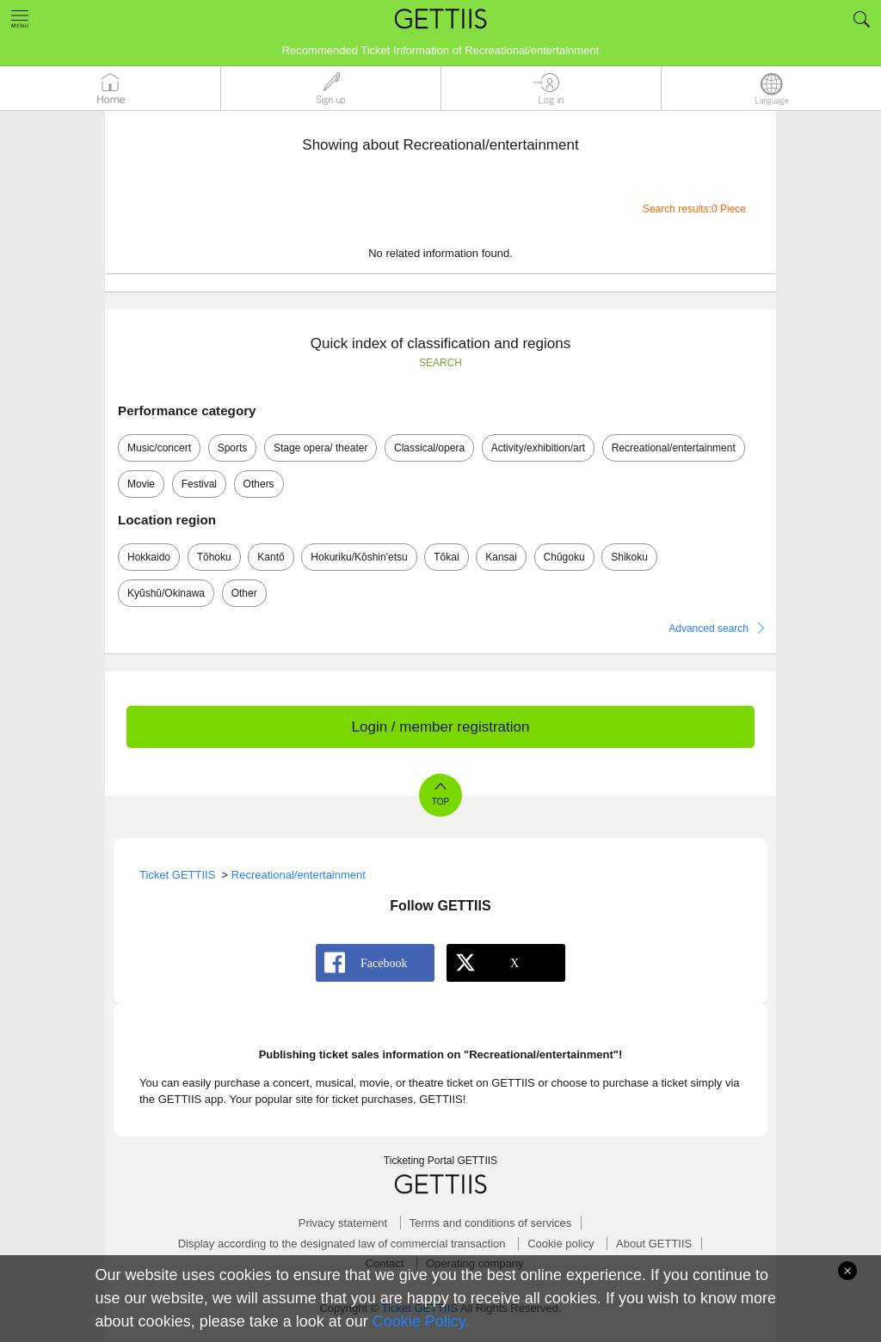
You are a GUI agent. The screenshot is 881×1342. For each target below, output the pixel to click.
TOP (440, 801)
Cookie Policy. (421, 1321)
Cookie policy (560, 1243)
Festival (199, 484)
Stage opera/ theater (320, 448)
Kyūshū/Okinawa (166, 593)
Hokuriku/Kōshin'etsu (359, 557)
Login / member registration (441, 727)
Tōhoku (214, 557)
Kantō (270, 557)
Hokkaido (148, 557)
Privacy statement (343, 1222)
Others (258, 484)
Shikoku (629, 557)
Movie (141, 484)
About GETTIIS (654, 1243)
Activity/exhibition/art (538, 448)
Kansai (501, 557)
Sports (233, 448)
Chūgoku (564, 557)
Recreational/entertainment (674, 448)
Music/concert (159, 448)
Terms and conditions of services (491, 1222)
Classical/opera (429, 448)
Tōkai (446, 557)
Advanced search (708, 628)
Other (244, 593)
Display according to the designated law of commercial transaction (342, 1243)
